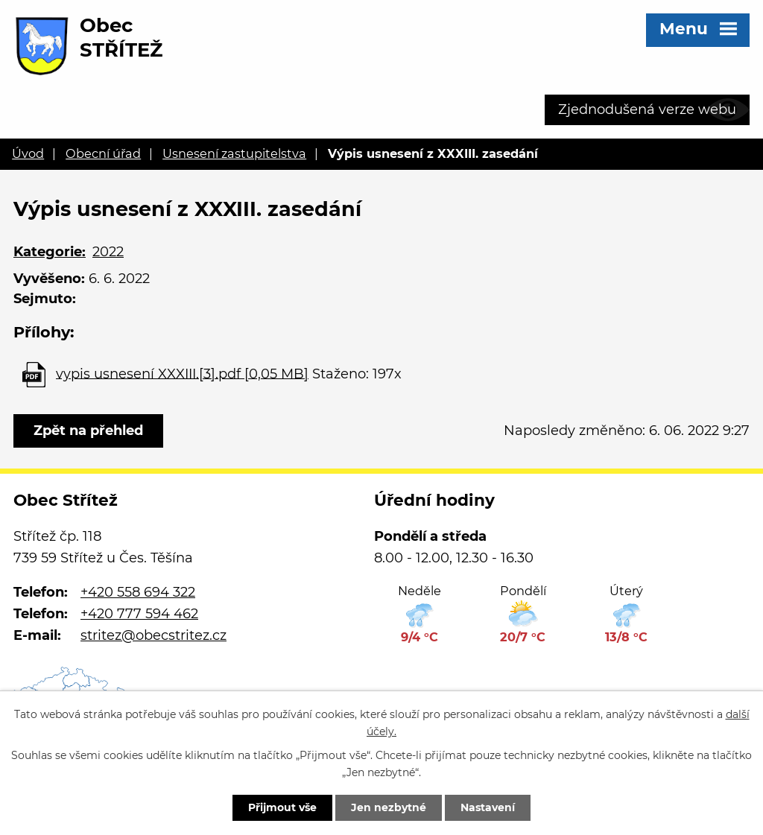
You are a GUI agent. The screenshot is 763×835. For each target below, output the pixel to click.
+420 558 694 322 (137, 592)
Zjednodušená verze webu (647, 109)
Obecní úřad (103, 153)
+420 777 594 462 (139, 614)
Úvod (28, 153)
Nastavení (487, 807)
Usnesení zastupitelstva (234, 153)
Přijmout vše (282, 807)
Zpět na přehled (88, 430)
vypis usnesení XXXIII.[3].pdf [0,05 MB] (182, 373)
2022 (108, 252)
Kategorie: (49, 252)
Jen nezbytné (388, 807)
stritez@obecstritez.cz (153, 635)
